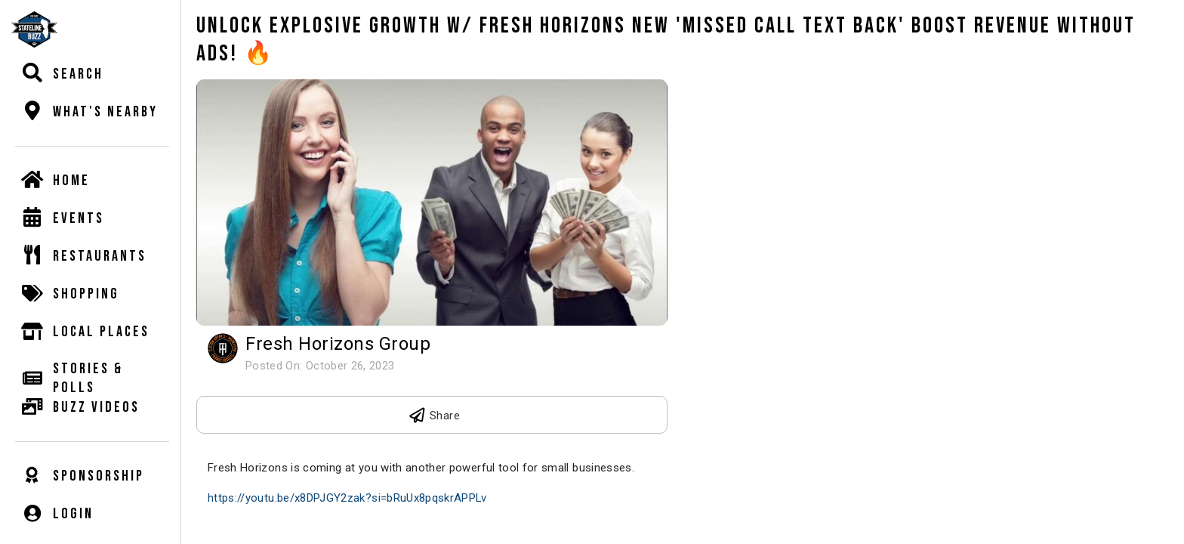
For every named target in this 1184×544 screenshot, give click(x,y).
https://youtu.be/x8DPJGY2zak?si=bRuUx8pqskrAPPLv (347, 498)
